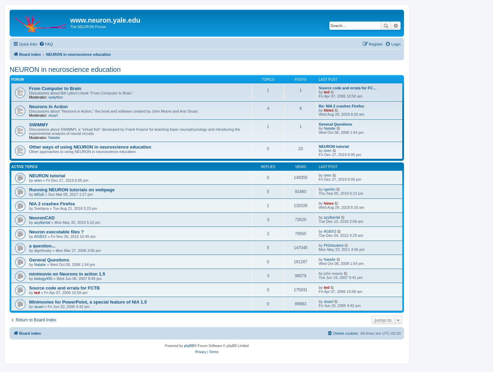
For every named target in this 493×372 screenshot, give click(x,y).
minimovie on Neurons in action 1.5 (67, 274)
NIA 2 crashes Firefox (52, 203)
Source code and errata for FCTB (64, 288)
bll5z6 (39, 194)
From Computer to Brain (55, 88)
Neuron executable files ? (56, 231)
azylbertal (42, 222)
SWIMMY (38, 124)
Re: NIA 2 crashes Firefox (341, 106)
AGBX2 (40, 236)
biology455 (43, 279)
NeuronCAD (42, 217)
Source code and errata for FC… (348, 88)
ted (327, 92)
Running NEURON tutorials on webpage (72, 189)
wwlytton (55, 97)
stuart (53, 115)
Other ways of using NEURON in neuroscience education (90, 147)
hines (329, 110)
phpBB (189, 346)
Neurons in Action (48, 106)
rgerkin (330, 189)
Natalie (54, 138)
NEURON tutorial (334, 146)
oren (327, 151)
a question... (42, 245)
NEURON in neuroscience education (65, 69)
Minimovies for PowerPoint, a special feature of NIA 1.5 (88, 302)
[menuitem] (46, 44)
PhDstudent (333, 245)
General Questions (335, 124)
